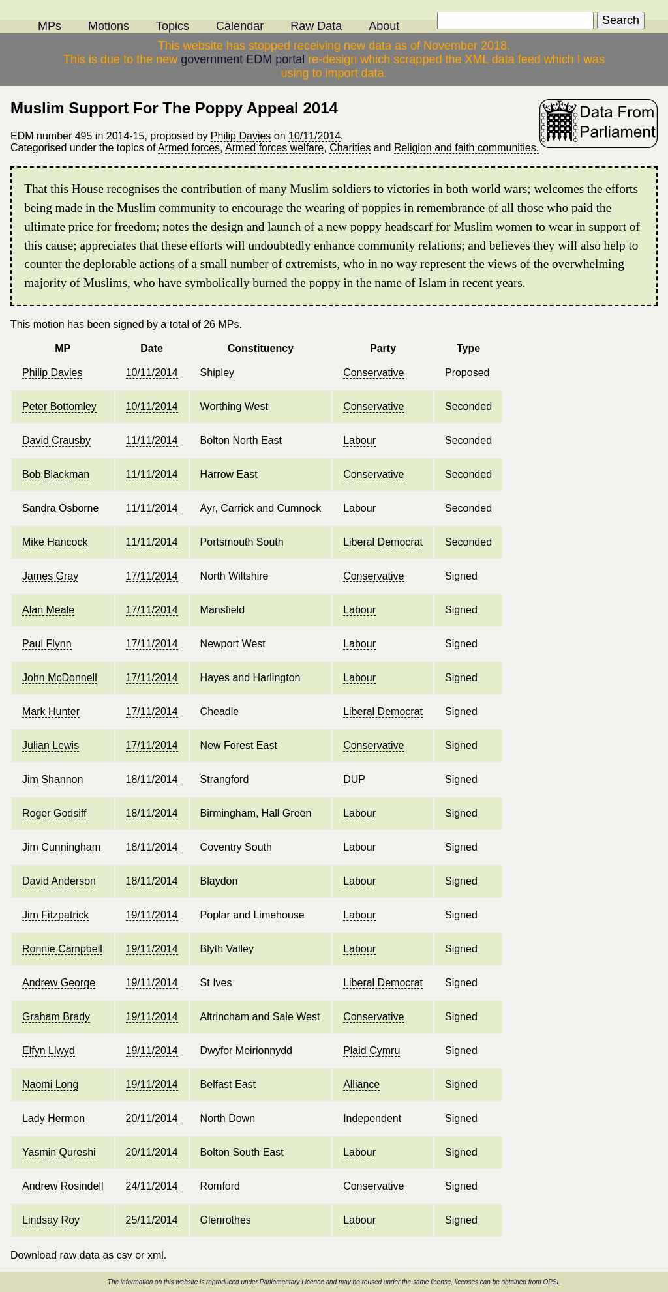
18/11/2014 (152, 779)
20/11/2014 (152, 1118)
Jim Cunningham (61, 847)
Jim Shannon (52, 779)
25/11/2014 (152, 1220)
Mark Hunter (51, 711)
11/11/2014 (152, 440)
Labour (359, 440)
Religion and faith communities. (466, 147)
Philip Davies (241, 135)
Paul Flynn (47, 643)
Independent (372, 1118)
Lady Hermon (53, 1118)
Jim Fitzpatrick (55, 914)
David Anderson (59, 881)
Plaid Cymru (371, 1050)
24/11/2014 (152, 1186)
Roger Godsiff (54, 813)
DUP (354, 779)
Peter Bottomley (59, 406)
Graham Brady (56, 1016)
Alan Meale (48, 609)
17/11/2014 (152, 575)
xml (155, 1255)
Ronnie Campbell (62, 948)
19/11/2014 (152, 914)
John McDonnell (59, 677)
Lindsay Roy (51, 1220)
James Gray (50, 575)
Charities (350, 147)
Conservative (373, 372)
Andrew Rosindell (63, 1186)
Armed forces (189, 147)
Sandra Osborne (60, 508)
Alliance (361, 1084)
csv (124, 1255)
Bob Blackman (55, 474)
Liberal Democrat (383, 542)
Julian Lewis (50, 745)
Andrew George (58, 982)
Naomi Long (50, 1084)
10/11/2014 (314, 135)
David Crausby (56, 440)
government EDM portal (243, 59)
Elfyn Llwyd (48, 1050)
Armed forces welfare (274, 147)
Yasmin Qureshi (59, 1152)
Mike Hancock (54, 542)
